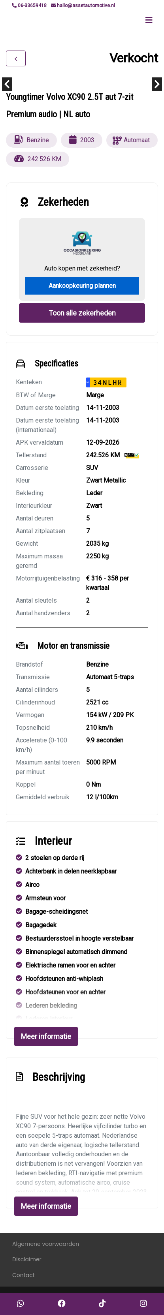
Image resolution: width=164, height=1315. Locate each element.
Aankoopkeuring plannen (82, 285)
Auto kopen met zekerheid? (82, 268)
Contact (23, 1275)
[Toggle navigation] (149, 20)
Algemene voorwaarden (45, 1244)
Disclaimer (26, 1259)
